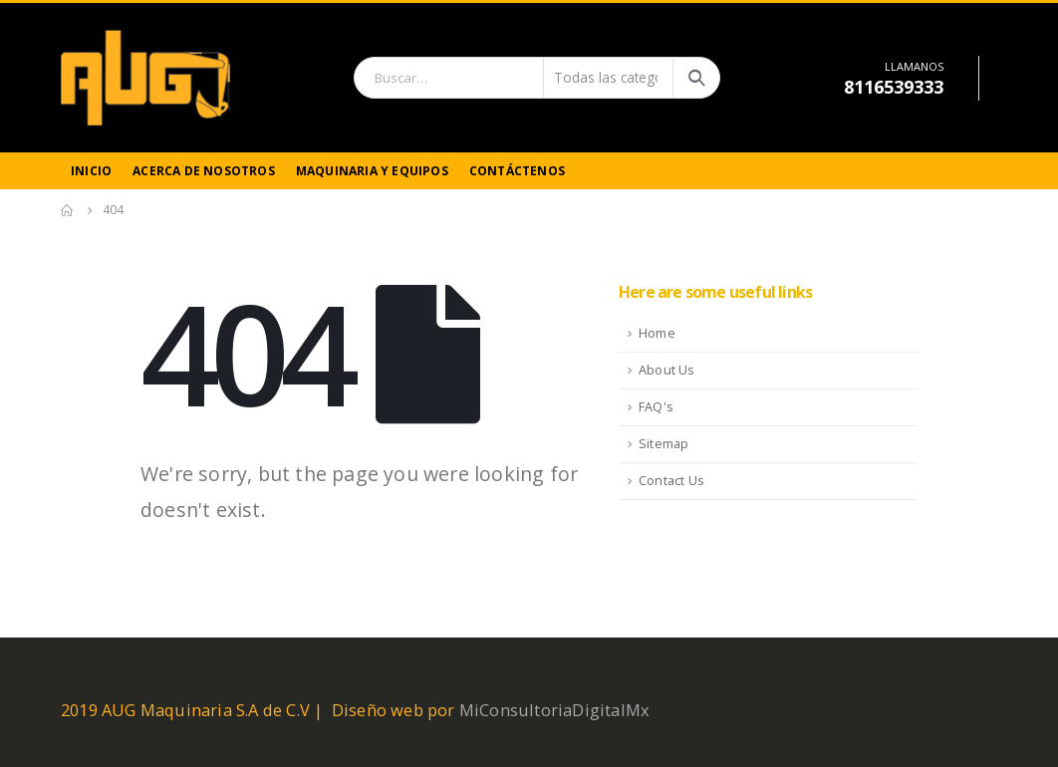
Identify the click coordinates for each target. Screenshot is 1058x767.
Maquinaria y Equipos (372, 170)
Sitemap (663, 443)
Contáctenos (517, 170)
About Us (667, 370)
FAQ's (656, 406)
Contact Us (671, 480)
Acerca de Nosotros (203, 170)
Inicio (91, 170)
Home (657, 333)
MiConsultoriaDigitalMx (554, 709)
